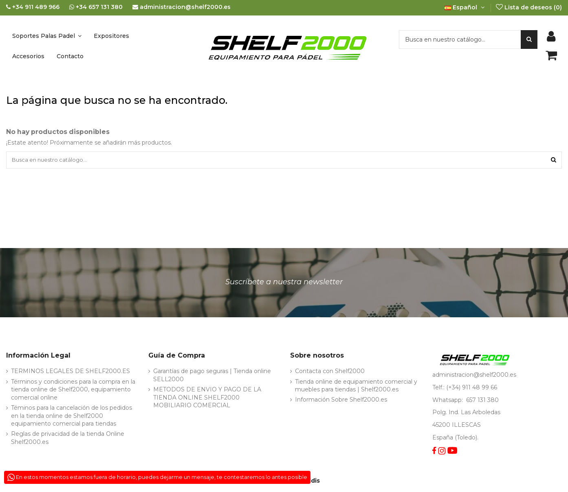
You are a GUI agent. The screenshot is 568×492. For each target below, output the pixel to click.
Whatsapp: (448, 401)
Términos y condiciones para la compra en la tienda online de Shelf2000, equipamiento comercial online (73, 390)
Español (465, 7)
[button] (47, 36)
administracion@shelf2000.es (474, 376)
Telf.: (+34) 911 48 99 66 (464, 388)
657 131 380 (482, 401)
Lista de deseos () (528, 7)
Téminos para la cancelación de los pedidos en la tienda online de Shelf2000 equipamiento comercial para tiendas (71, 416)
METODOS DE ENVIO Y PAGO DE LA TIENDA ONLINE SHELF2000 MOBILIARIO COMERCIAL (207, 398)
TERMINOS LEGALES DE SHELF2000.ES (70, 372)
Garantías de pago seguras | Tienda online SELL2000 (212, 376)
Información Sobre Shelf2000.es (341, 401)
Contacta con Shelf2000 (330, 372)
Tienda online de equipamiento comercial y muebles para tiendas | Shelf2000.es (356, 387)
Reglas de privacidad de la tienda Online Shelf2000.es (67, 439)
